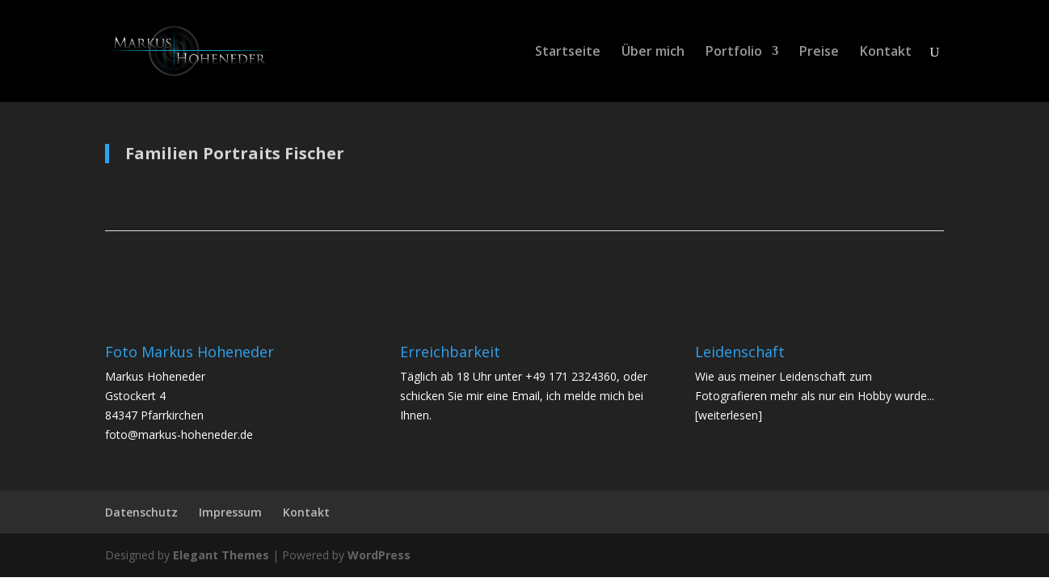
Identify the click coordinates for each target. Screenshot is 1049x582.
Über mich (653, 52)
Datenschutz (141, 512)
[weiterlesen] (728, 415)
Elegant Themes (221, 555)
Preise (819, 52)
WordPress (379, 555)
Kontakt (886, 52)
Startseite (567, 52)
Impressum (230, 512)
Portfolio (734, 52)
